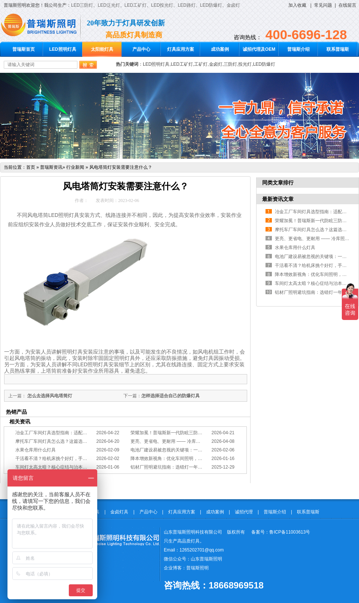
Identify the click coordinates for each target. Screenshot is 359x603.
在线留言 (347, 5)
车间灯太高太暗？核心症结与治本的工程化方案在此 (67, 467)
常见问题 (323, 5)
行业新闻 (75, 167)
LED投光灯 (162, 5)
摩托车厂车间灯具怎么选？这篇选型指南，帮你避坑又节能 (73, 441)
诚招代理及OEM (259, 49)
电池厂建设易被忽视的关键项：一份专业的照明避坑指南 (187, 450)
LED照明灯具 (62, 49)
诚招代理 (244, 512)
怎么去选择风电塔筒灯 (49, 395)
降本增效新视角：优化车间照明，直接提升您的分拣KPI (186, 458)
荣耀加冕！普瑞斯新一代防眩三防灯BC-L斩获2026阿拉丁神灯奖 (194, 432)
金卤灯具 (119, 512)
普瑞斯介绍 (298, 49)
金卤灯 (233, 5)
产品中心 (141, 49)
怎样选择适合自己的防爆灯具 (170, 395)
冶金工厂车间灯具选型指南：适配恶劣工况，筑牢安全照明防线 (78, 432)
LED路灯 (186, 5)
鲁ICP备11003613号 (289, 532)
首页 (30, 167)
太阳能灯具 (102, 49)
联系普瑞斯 (337, 49)
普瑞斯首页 (23, 49)
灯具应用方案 (180, 49)
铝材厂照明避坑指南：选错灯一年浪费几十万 (175, 467)
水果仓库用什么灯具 (35, 450)
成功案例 (220, 49)
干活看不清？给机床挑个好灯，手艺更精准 (58, 458)
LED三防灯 (82, 5)
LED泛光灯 (109, 5)
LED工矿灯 (136, 5)
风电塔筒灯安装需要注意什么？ (120, 167)
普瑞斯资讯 (51, 167)
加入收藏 (297, 5)
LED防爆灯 (211, 5)
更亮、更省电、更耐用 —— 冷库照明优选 (172, 441)
